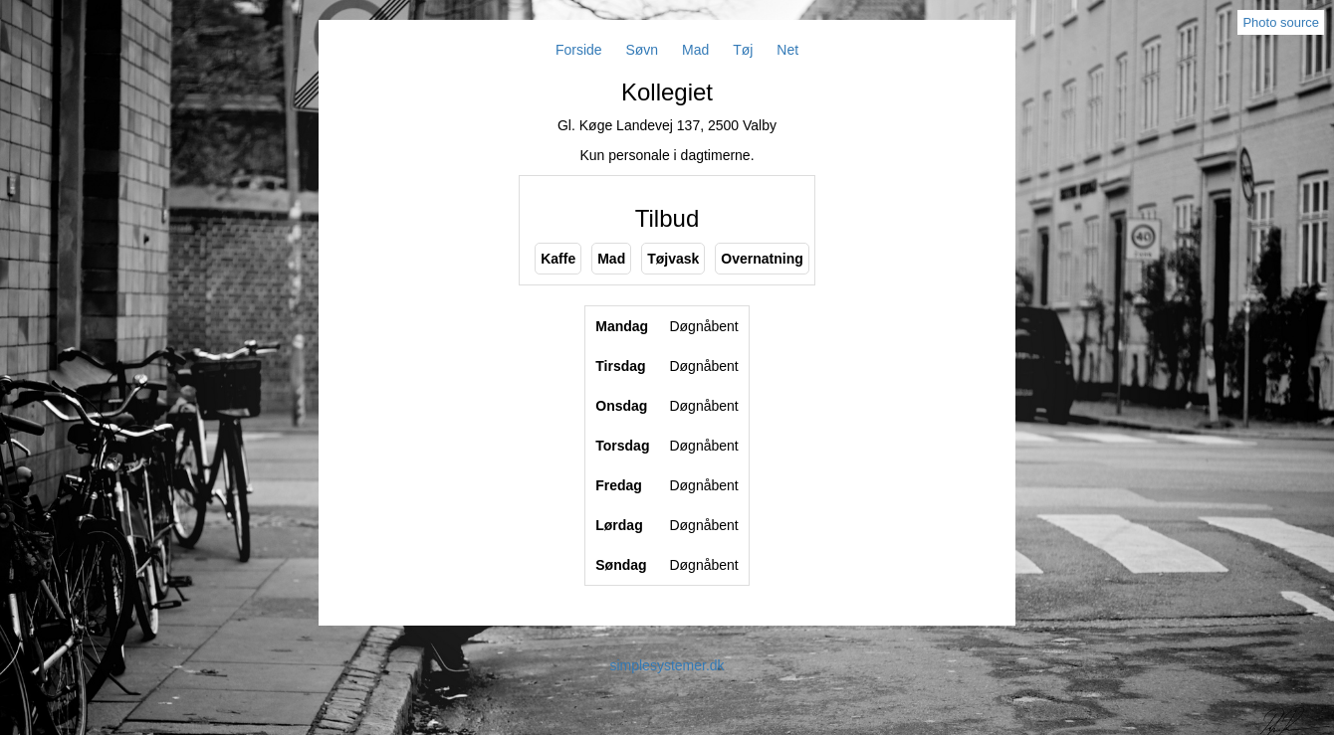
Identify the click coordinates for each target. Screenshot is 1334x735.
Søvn (641, 50)
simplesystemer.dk (666, 665)
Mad (695, 50)
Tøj (743, 50)
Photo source (1280, 22)
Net (787, 50)
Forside (579, 50)
